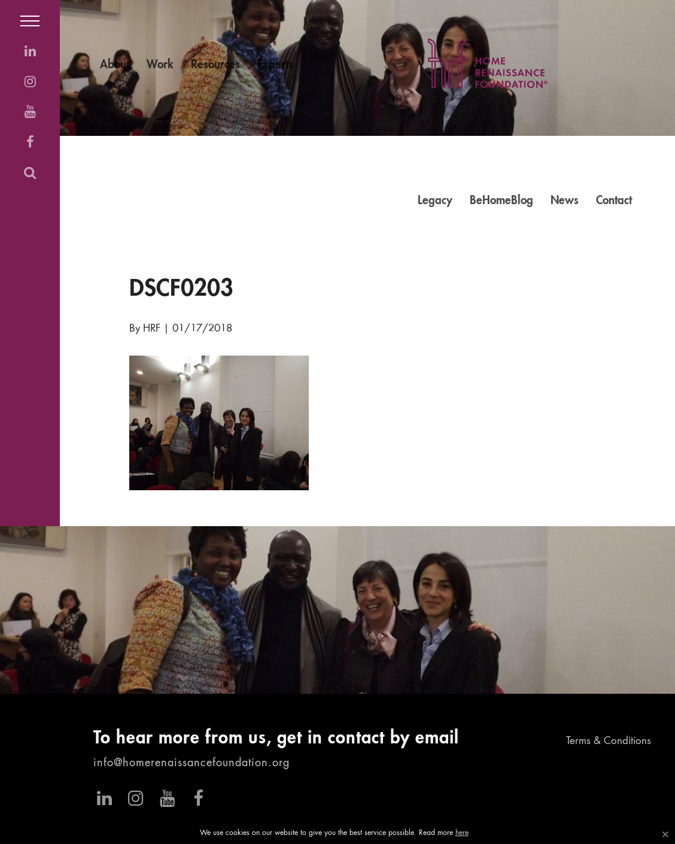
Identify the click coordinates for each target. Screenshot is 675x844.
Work (160, 65)
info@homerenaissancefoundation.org (191, 763)
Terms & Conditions (608, 741)
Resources (215, 65)
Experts (275, 65)
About (114, 65)
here (462, 833)
